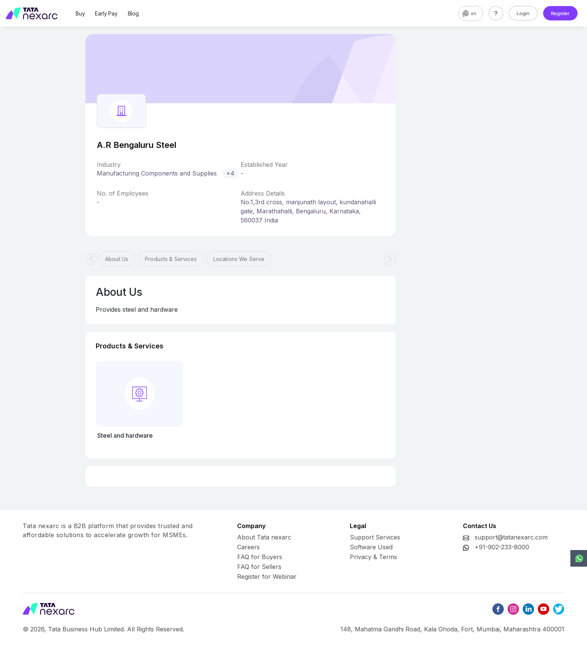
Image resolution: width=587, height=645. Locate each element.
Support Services (375, 537)
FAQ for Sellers (259, 566)
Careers (248, 547)
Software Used (371, 547)
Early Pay (106, 13)
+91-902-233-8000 (502, 547)
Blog (133, 13)
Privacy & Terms (373, 557)
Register (560, 13)
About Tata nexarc (264, 537)
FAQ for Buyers (259, 557)
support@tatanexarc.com (511, 537)
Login (523, 13)
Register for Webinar (267, 576)
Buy (80, 13)
